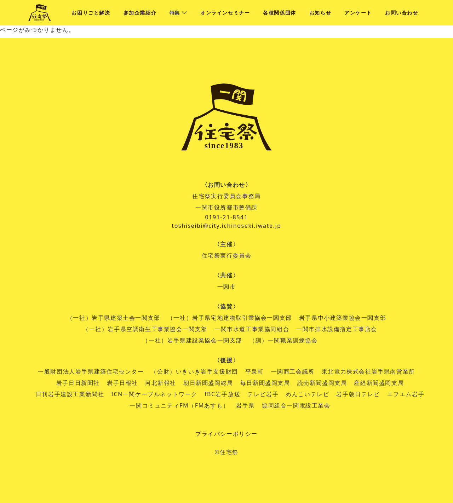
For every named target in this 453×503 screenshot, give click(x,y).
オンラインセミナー (225, 12)
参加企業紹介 (140, 12)
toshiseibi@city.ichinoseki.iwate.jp (226, 226)
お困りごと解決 (90, 12)
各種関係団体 (279, 12)
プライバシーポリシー (226, 434)
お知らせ (320, 12)
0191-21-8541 (226, 217)
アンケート (358, 12)
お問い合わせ (401, 12)
